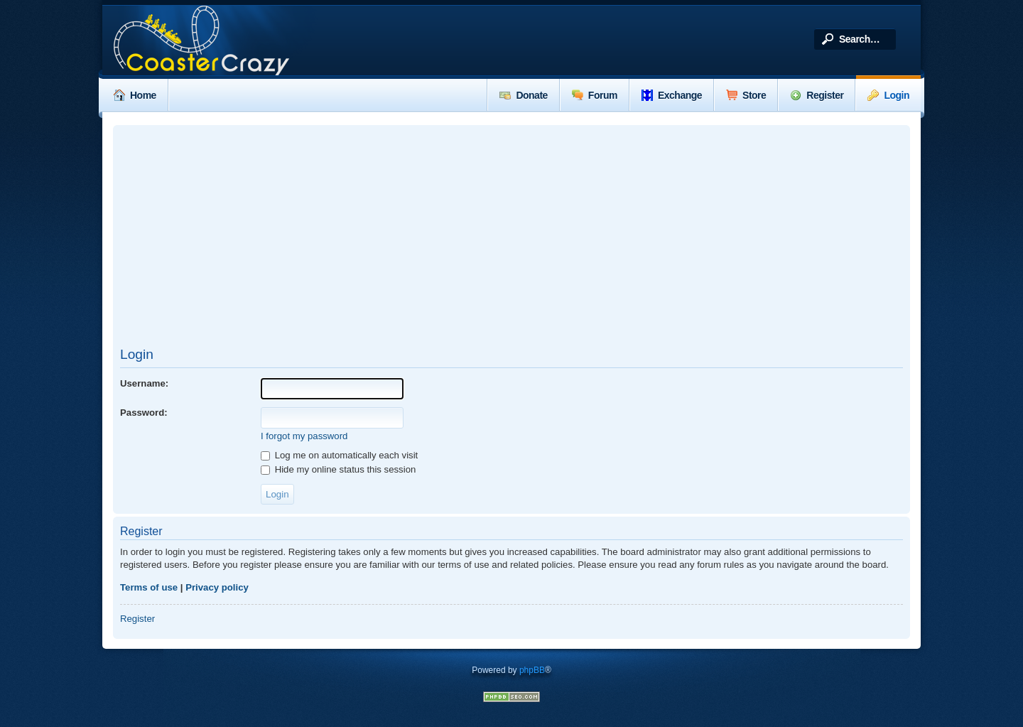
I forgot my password (304, 436)
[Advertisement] (511, 235)
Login (888, 95)
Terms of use (149, 587)
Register (816, 95)
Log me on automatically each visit (339, 455)
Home (135, 95)
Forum (594, 95)
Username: (144, 383)
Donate (523, 95)
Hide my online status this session (338, 469)
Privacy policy (217, 587)
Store (746, 95)
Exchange (672, 95)
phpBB (532, 670)
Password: (144, 412)
